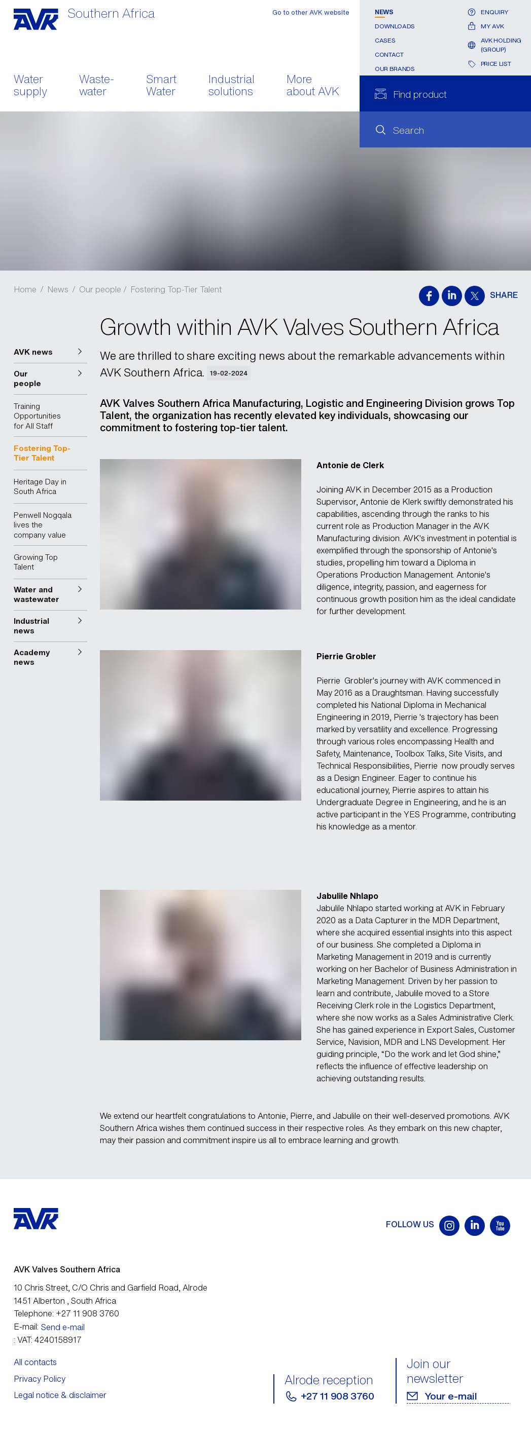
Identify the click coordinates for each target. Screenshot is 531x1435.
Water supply (30, 86)
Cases (385, 40)
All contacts (35, 1362)
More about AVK (313, 86)
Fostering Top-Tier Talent (176, 289)
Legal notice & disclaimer (60, 1395)
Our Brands (394, 68)
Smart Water (161, 86)
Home (25, 289)
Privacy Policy (39, 1379)
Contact (389, 54)
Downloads (395, 26)
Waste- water (96, 86)
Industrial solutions (231, 86)
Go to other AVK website (310, 12)
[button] (51, 352)
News (384, 12)
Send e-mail (63, 1327)
